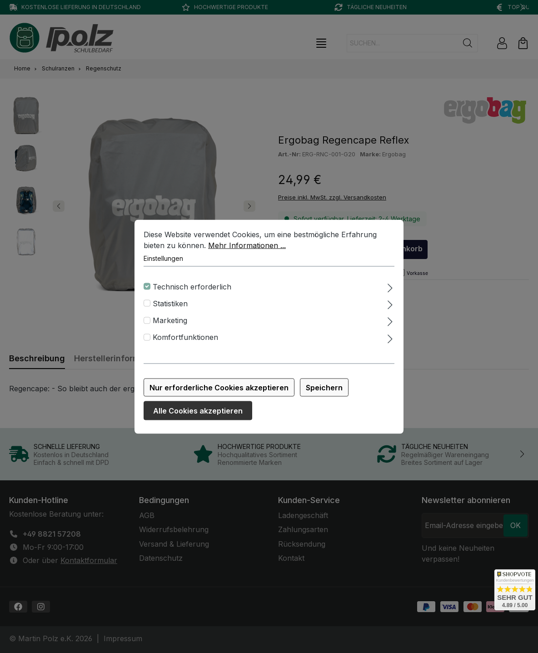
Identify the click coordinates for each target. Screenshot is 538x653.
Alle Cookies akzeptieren (198, 411)
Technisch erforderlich (192, 287)
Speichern (324, 388)
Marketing (170, 320)
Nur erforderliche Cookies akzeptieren (219, 388)
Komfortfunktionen (185, 338)
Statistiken (170, 304)
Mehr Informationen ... (247, 245)
